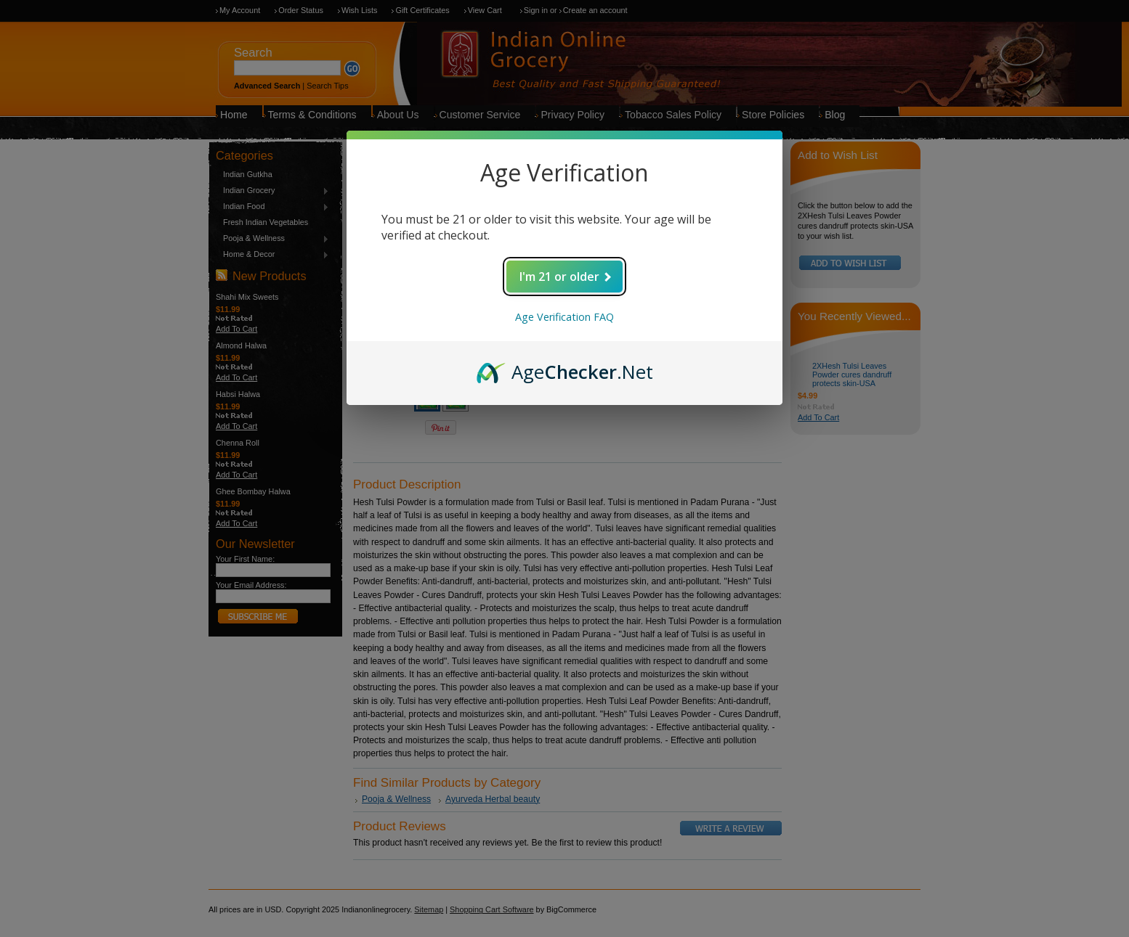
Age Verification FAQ (564, 317)
